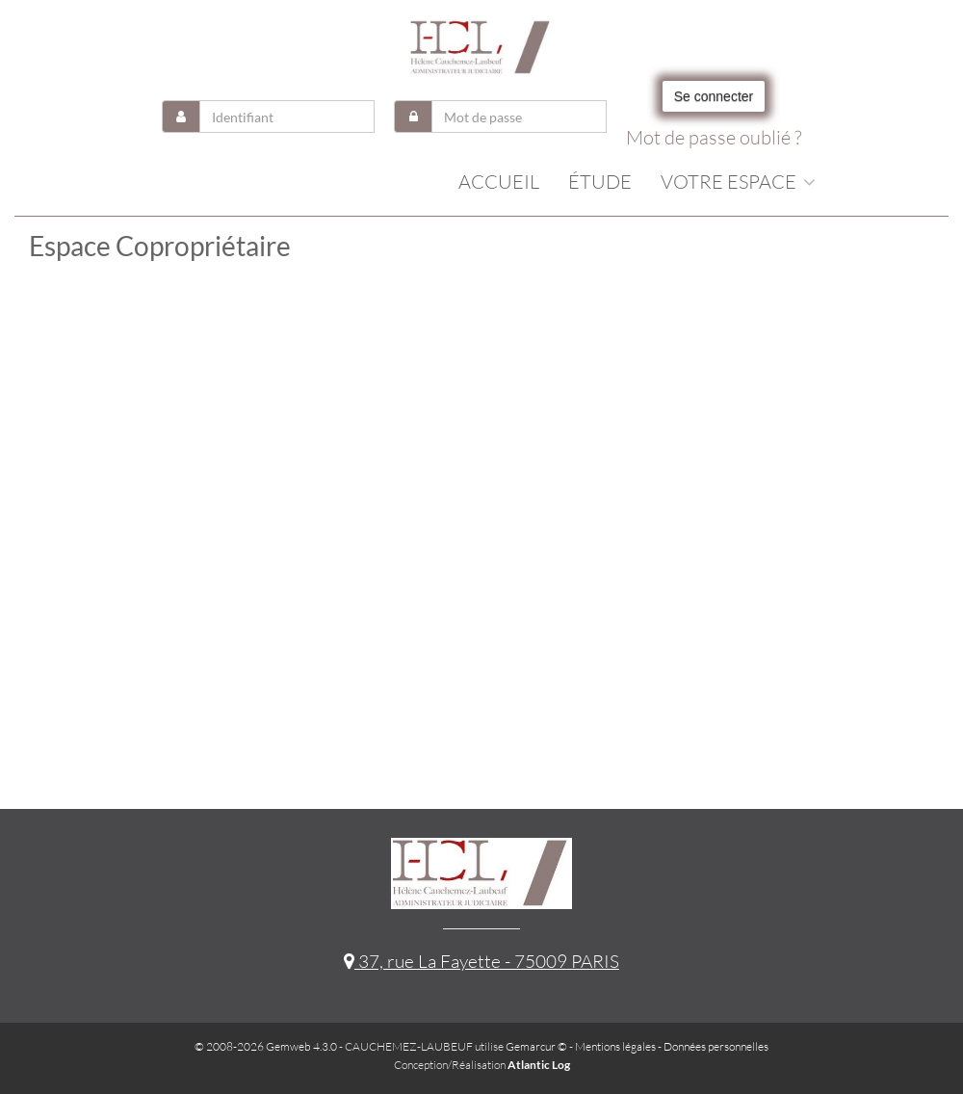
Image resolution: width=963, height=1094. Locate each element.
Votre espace (738, 181)
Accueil (498, 181)
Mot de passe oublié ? (713, 137)
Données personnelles (716, 1046)
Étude (600, 181)
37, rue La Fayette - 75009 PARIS (481, 961)
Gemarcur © (536, 1046)
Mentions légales (615, 1046)
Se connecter (714, 96)
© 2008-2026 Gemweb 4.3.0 (266, 1046)
